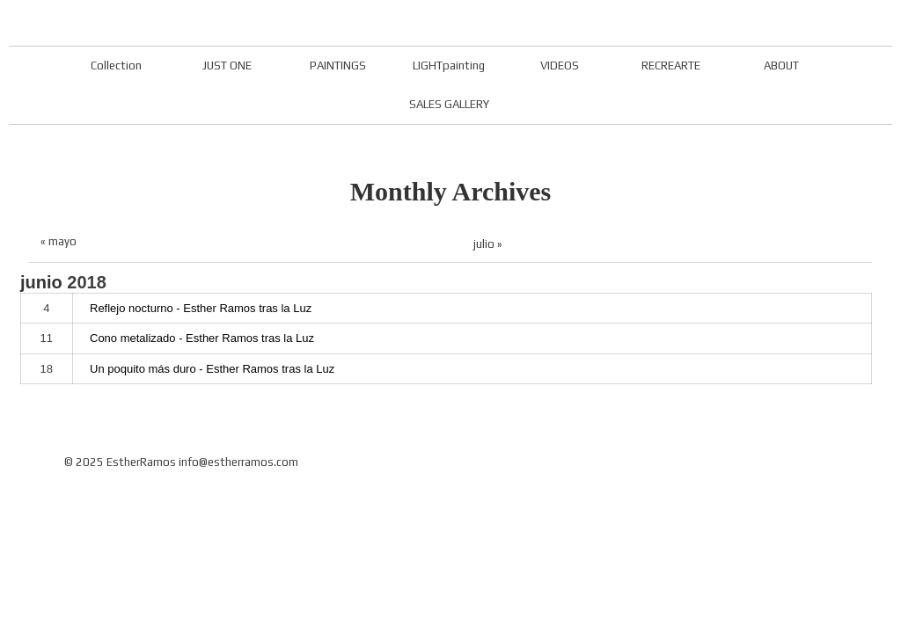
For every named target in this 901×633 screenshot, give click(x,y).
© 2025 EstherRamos (120, 462)
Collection (116, 65)
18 (46, 368)
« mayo (58, 241)
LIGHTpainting (449, 65)
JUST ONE (227, 65)
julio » (487, 244)
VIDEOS (559, 65)
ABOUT (781, 65)
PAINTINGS (338, 65)
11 (46, 338)
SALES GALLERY (449, 104)
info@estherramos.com (238, 462)
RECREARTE (670, 65)
